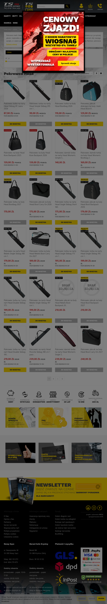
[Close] (82, 13)
